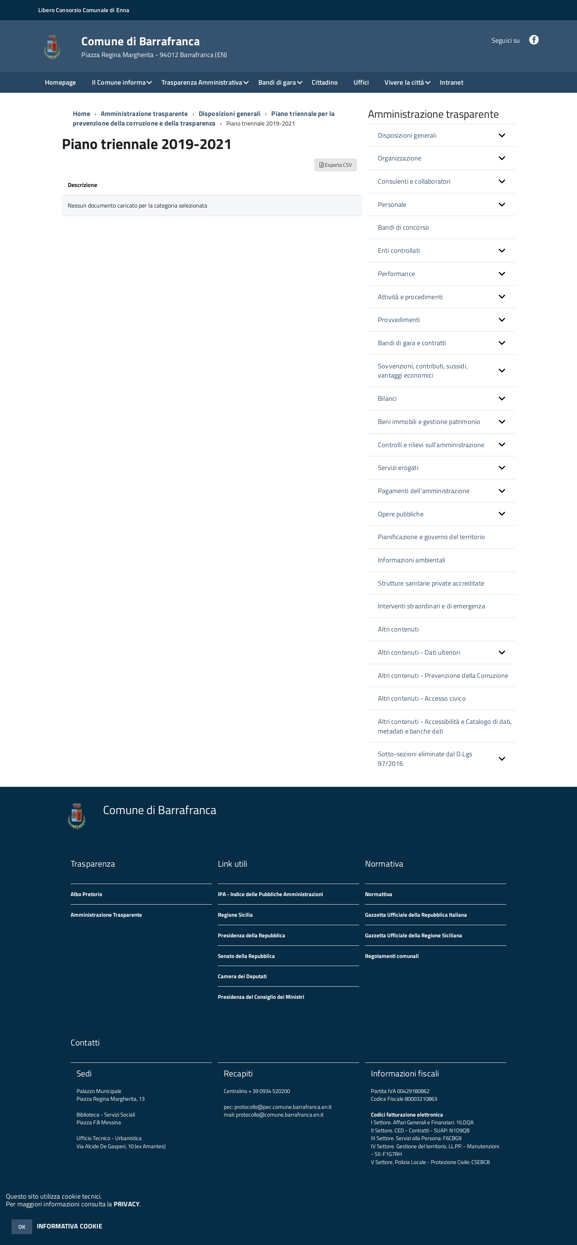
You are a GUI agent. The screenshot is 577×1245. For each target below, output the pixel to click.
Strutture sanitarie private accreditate (431, 583)
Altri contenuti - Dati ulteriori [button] (419, 652)
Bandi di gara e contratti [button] (412, 343)
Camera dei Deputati (242, 976)
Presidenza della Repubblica (251, 935)
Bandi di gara (277, 82)
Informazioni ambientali (411, 560)
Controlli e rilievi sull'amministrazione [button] (431, 445)
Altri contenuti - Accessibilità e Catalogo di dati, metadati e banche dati (445, 726)
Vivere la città (404, 82)
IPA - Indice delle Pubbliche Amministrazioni (270, 894)
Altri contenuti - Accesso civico (422, 698)
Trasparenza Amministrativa (202, 82)
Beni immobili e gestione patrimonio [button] (429, 422)
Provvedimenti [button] (399, 320)
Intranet (451, 82)
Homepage (60, 82)
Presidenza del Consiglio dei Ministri (261, 997)
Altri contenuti (398, 629)
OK (21, 1227)
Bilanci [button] (387, 398)
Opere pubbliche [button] (401, 514)
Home (81, 114)
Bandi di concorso (403, 227)
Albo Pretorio (86, 894)
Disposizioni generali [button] (407, 135)
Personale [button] (392, 204)
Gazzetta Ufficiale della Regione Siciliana (413, 935)
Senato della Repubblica (246, 956)
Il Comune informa (119, 82)
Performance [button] (396, 274)
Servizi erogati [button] (398, 468)
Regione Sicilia (235, 914)
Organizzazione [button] (400, 158)
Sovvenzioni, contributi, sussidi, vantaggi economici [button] (423, 371)
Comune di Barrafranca (154, 47)
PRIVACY (126, 1204)
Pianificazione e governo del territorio (431, 537)
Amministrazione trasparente (144, 114)
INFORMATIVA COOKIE (69, 1226)
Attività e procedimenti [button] (410, 297)
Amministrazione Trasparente (106, 914)
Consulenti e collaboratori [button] (414, 181)
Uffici (361, 82)
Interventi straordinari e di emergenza (431, 606)
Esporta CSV (335, 165)
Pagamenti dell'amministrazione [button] (424, 491)
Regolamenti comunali (392, 956)
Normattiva (378, 894)
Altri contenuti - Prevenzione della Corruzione (443, 675)
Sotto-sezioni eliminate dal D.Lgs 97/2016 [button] (425, 758)
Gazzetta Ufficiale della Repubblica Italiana (416, 914)
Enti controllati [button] (399, 250)
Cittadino (325, 82)
